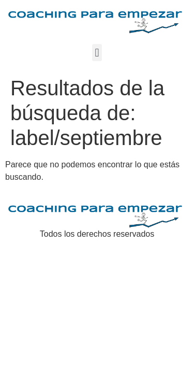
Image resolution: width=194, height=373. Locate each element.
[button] (97, 52)
